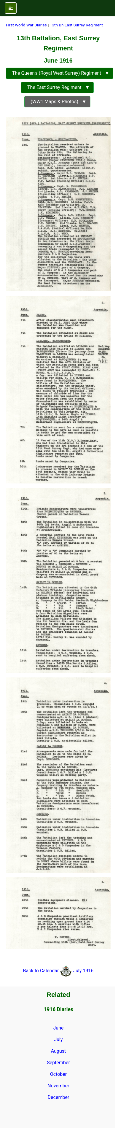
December (58, 1097)
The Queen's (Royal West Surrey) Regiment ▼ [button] (59, 73)
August (58, 1051)
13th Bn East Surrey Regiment (76, 25)
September (58, 1062)
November (58, 1086)
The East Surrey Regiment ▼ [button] (57, 87)
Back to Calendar (41, 970)
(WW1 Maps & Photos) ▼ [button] (57, 101)
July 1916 (83, 970)
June (58, 1028)
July (58, 1039)
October (58, 1074)
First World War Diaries (26, 25)
